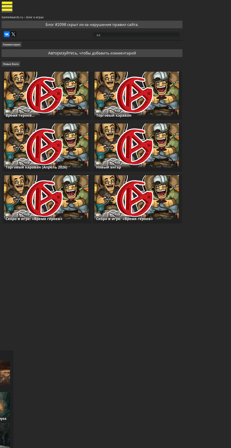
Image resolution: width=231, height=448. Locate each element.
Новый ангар (101, 171)
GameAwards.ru (13, 19)
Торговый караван (106, 121)
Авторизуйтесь (54, 59)
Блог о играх (35, 19)
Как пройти (211, 325)
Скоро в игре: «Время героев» (33, 221)
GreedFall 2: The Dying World (201, 176)
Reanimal (183, 302)
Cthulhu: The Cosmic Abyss (199, 207)
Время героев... (19, 121)
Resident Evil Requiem (195, 271)
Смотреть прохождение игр (191, 312)
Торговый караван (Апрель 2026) (36, 171)
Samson (182, 239)
